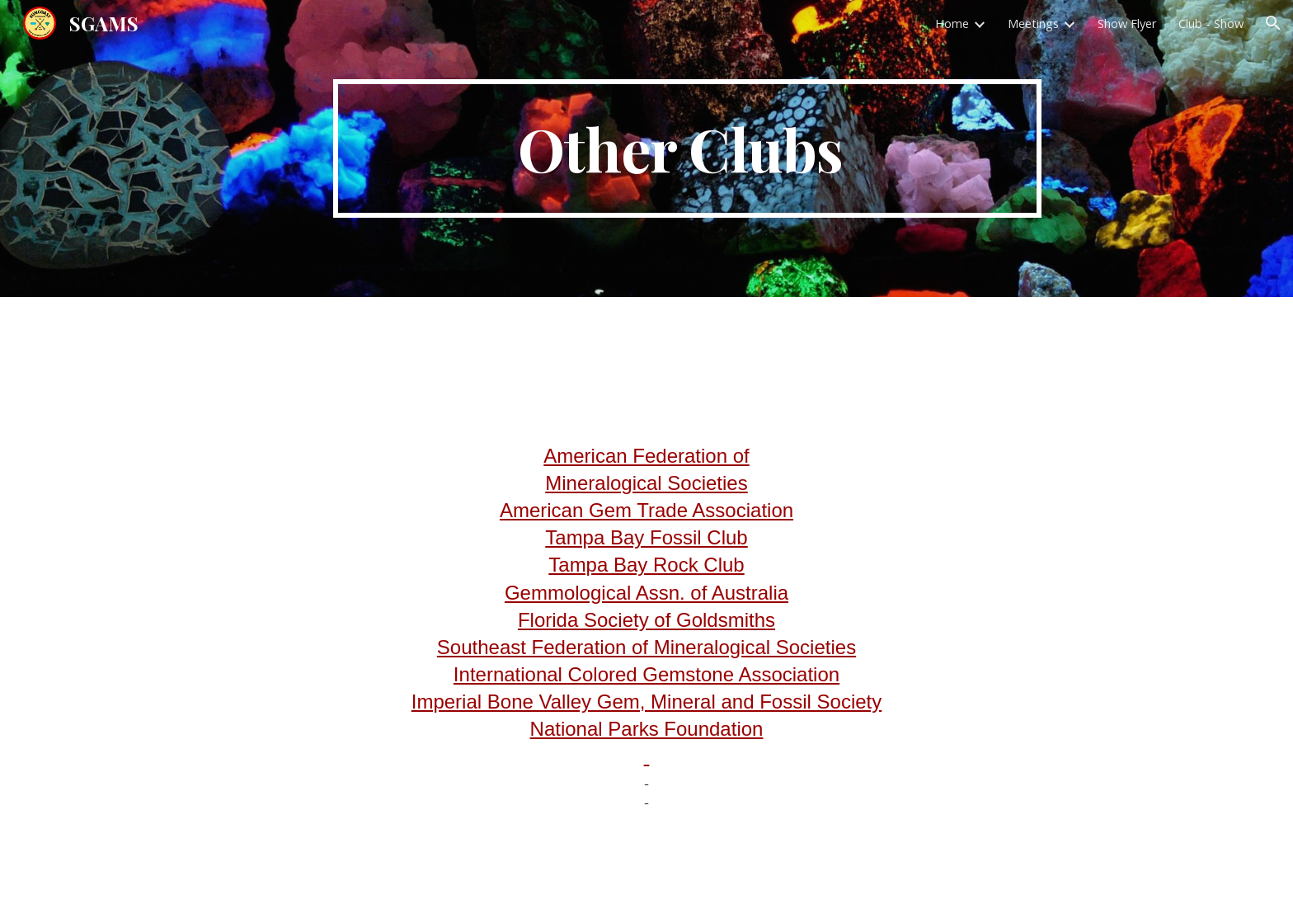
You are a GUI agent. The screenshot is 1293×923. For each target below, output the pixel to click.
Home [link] (952, 23)
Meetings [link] (1033, 23)
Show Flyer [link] (1127, 23)
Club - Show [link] (1211, 23)
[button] (1273, 23)
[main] (687, 148)
